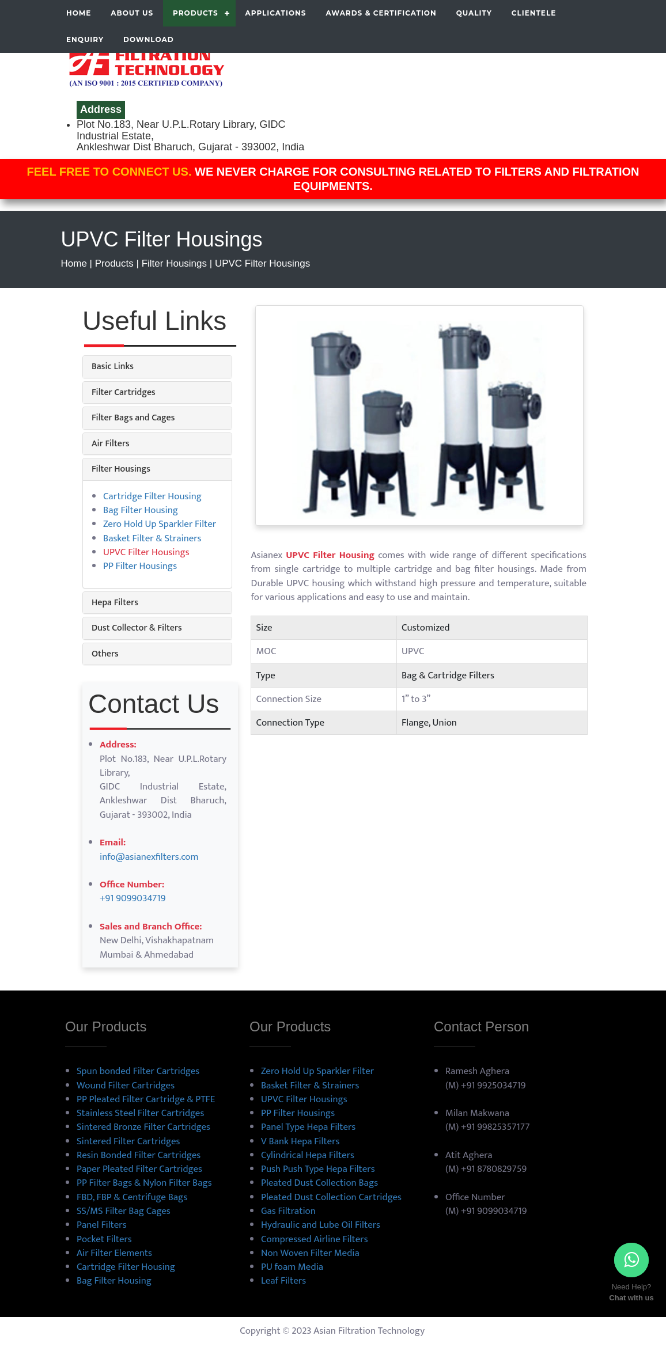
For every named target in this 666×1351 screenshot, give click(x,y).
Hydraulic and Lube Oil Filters (320, 1225)
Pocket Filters (104, 1239)
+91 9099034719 (132, 898)
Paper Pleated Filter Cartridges (139, 1169)
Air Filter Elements (114, 1253)
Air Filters (111, 443)
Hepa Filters (115, 602)
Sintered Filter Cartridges (128, 1141)
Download (148, 39)
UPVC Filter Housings (304, 1099)
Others (105, 654)
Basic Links (113, 366)
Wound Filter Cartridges (126, 1085)
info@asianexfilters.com (149, 857)
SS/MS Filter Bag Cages (124, 1211)
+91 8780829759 (494, 1169)
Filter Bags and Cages (133, 418)
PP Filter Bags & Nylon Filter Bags (144, 1183)
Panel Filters (102, 1225)
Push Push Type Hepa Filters (318, 1169)
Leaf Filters (283, 1281)
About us (132, 13)
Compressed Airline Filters (314, 1239)
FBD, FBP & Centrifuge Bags (132, 1197)
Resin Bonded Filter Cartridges (138, 1155)
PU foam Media (292, 1267)
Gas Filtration (288, 1211)
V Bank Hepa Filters (300, 1141)
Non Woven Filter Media (310, 1253)
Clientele (534, 13)
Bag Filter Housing (140, 510)
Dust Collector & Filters (137, 628)
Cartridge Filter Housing (152, 496)
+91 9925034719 (493, 1085)
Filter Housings (121, 469)
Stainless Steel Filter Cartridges (140, 1113)
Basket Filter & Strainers (152, 538)
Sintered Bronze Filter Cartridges (143, 1127)
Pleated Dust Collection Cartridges (331, 1197)
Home (78, 13)
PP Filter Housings (140, 566)
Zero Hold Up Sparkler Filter (159, 524)
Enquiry (85, 39)
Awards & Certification (381, 13)
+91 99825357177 (495, 1127)
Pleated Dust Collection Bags (319, 1183)
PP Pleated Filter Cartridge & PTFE (146, 1099)
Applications (275, 13)
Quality (474, 13)
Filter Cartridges (124, 392)
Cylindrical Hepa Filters (307, 1155)
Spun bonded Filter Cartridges (138, 1071)
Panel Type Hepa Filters (308, 1127)
